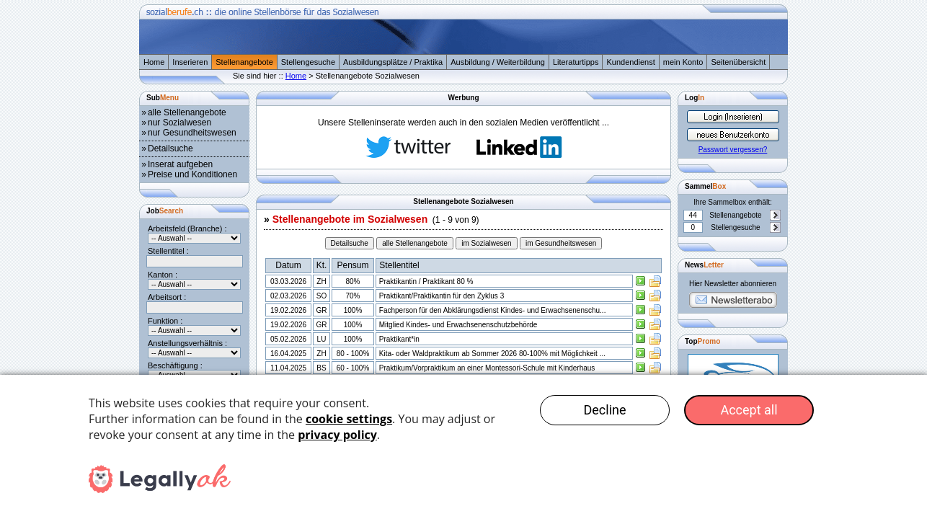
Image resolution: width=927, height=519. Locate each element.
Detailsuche (170, 148)
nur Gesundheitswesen (192, 133)
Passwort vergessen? (733, 150)
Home (153, 62)
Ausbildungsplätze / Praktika (393, 62)
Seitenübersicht (738, 62)
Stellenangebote (244, 62)
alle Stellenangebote (187, 112)
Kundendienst (630, 62)
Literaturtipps (576, 62)
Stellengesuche (308, 62)
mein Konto (683, 62)
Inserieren (190, 62)
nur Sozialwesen (179, 122)
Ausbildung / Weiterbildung (498, 62)
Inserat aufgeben (180, 164)
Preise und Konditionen (192, 174)
